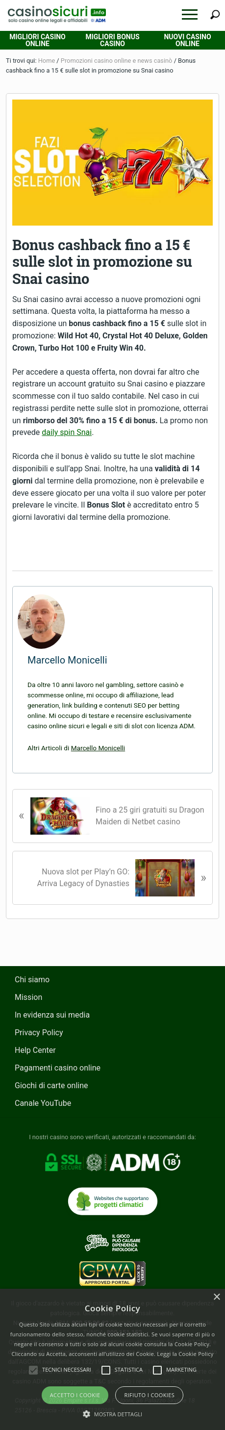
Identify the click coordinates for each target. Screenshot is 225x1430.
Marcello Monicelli (98, 748)
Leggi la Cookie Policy (185, 1353)
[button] (189, 14)
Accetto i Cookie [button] (75, 1395)
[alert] (112, 1359)
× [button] (216, 1297)
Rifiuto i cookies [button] (149, 1395)
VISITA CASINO (112, 547)
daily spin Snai (67, 432)
